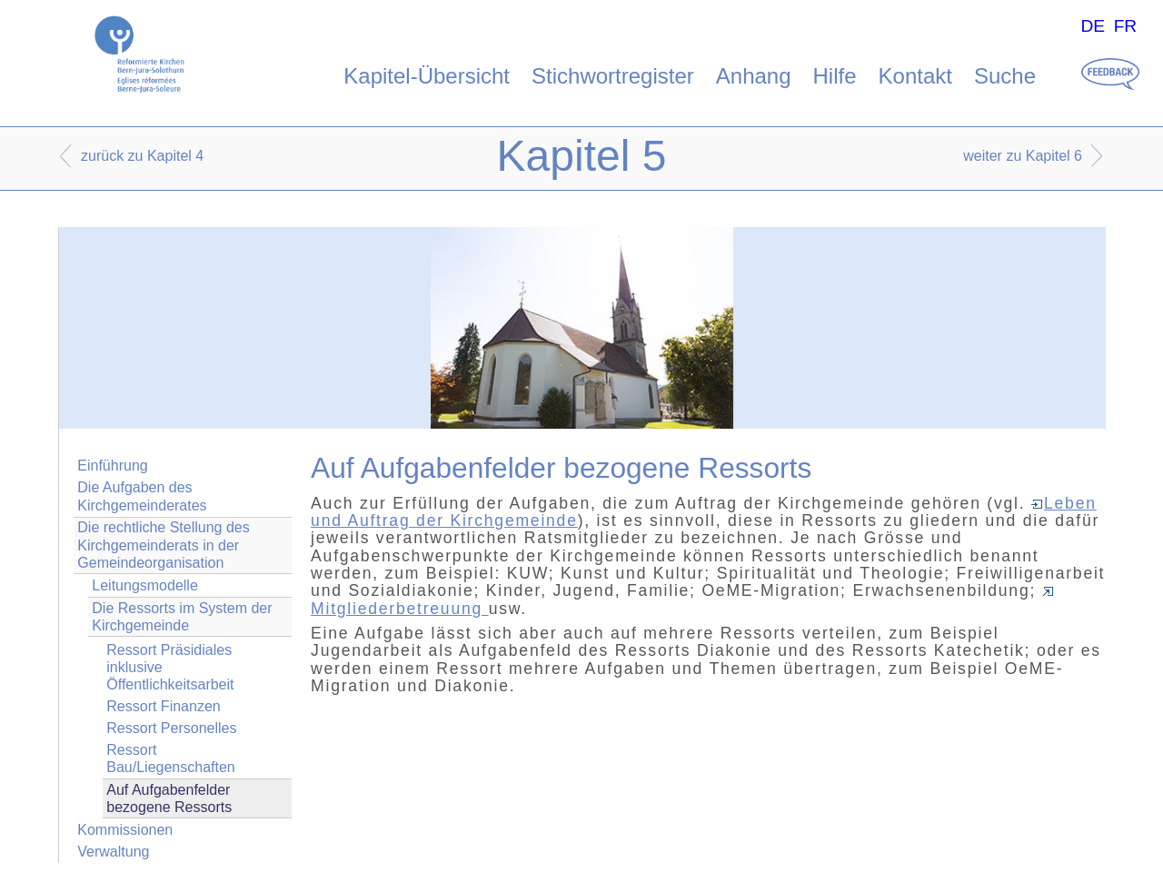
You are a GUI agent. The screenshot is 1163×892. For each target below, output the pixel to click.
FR (1126, 25)
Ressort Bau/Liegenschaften (170, 758)
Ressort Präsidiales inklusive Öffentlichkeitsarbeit (170, 667)
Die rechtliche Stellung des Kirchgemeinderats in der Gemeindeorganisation (163, 545)
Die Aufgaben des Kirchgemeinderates (141, 496)
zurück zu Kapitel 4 (142, 156)
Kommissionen (125, 829)
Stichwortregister (613, 76)
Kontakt (915, 76)
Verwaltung (113, 851)
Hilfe (835, 76)
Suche (1005, 76)
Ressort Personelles (171, 728)
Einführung (112, 465)
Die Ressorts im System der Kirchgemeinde (182, 616)
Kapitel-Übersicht (426, 76)
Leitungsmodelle (145, 585)
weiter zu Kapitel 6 (1022, 156)
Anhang (753, 76)
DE (1092, 25)
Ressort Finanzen (163, 706)
